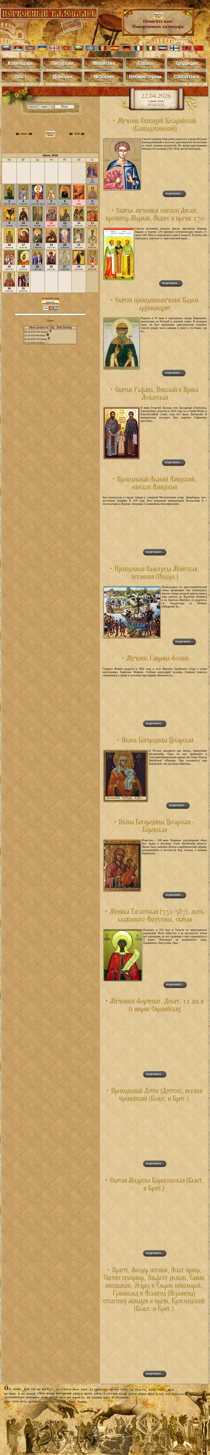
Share (50, 320)
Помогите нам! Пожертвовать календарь (158, 21)
